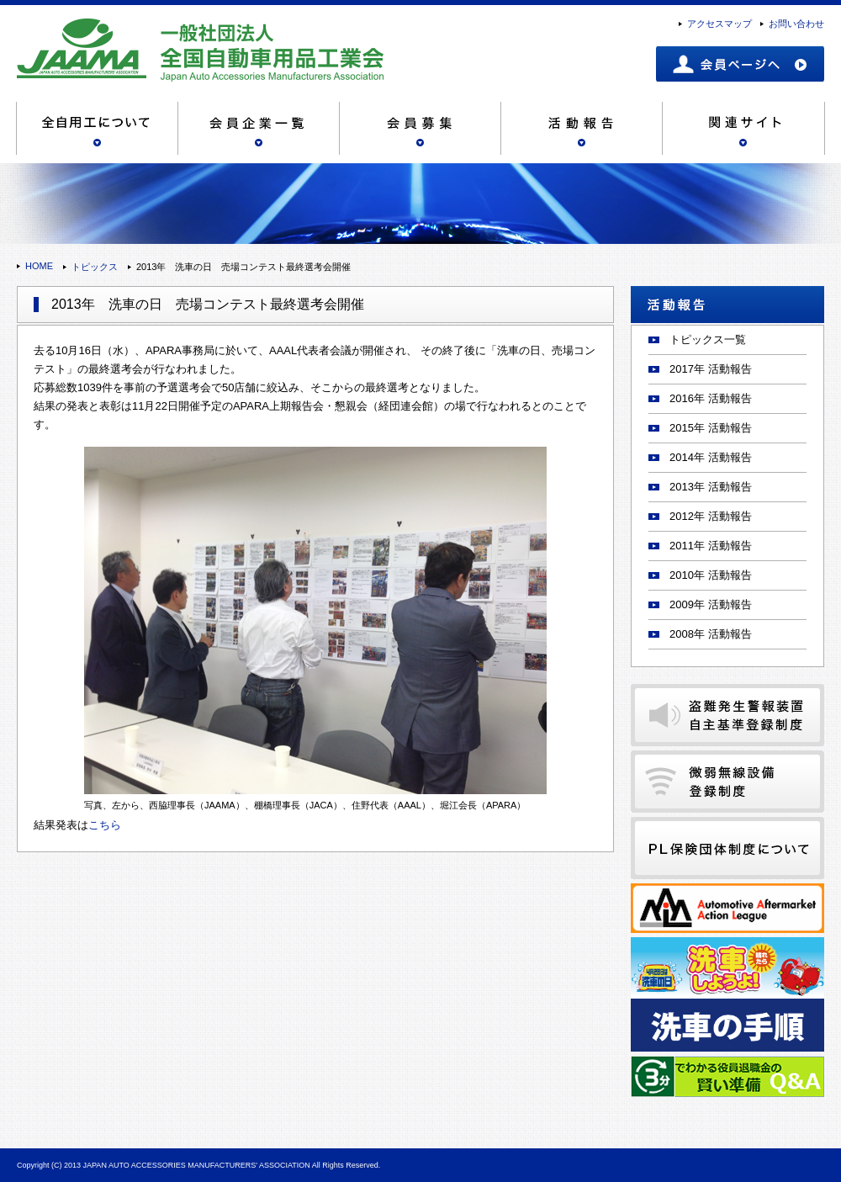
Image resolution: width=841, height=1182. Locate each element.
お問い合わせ (796, 24)
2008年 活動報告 (710, 634)
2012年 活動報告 (710, 516)
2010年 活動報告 (710, 575)
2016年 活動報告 (710, 398)
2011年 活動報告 (710, 545)
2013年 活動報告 (710, 486)
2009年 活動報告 (710, 604)
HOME (39, 266)
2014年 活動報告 (710, 457)
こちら (104, 825)
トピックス (94, 267)
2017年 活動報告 (710, 369)
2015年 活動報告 (710, 427)
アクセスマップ (719, 24)
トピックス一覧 (707, 339)
